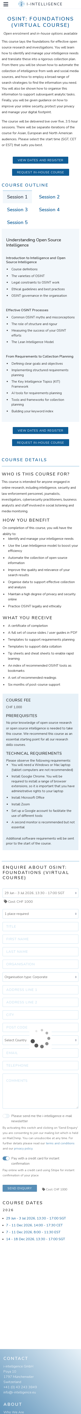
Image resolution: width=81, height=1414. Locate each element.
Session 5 (17, 222)
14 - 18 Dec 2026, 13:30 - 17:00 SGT (35, 1239)
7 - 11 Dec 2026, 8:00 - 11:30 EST (33, 1232)
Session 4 (49, 209)
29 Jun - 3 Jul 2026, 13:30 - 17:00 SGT (36, 1218)
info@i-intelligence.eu (19, 1392)
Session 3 (17, 209)
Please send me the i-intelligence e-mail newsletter (37, 1118)
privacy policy (23, 1148)
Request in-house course (40, 172)
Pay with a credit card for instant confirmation (31, 1161)
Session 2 (49, 197)
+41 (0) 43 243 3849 (20, 1387)
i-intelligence (45, 4)
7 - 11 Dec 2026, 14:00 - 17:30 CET (34, 1225)
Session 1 (17, 197)
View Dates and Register (40, 160)
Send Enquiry (20, 1188)
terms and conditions (60, 1143)
